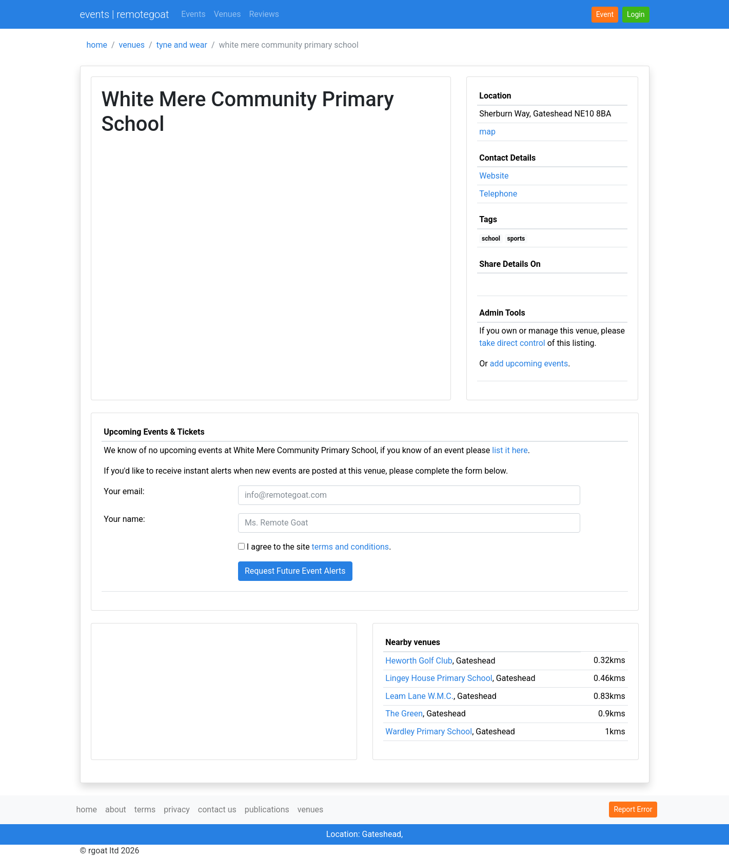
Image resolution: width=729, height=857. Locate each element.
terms (144, 809)
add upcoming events (529, 363)
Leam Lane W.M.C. (419, 696)
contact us (217, 809)
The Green (404, 713)
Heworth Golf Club (418, 661)
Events (193, 14)
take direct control (512, 343)
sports (516, 238)
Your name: (124, 519)
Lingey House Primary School (438, 678)
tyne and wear (181, 45)
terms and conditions (350, 547)
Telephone (498, 194)
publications (267, 809)
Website (493, 176)
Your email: (124, 491)
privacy (177, 809)
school (491, 238)
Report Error (633, 809)
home (97, 45)
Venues (227, 14)
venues (132, 45)
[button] (635, 15)
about (115, 809)
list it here (509, 450)
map (487, 132)
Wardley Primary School (428, 731)
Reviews (264, 14)
